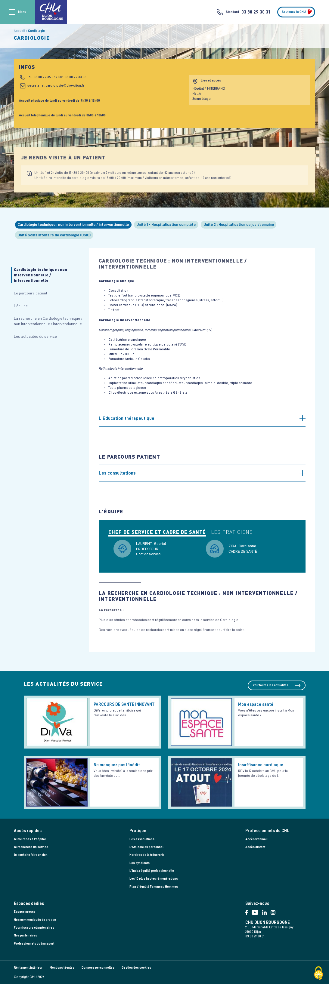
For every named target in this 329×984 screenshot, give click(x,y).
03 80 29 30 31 (255, 12)
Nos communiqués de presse (35, 919)
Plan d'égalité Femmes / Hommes (153, 886)
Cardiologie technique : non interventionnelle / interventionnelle (73, 224)
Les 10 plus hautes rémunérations (153, 878)
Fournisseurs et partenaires (34, 927)
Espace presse (25, 911)
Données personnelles (98, 967)
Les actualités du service (35, 336)
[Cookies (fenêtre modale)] (318, 973)
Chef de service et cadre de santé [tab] (157, 532)
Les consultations (117, 473)
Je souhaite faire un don (31, 854)
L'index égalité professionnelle (151, 870)
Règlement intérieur (28, 967)
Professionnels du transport (34, 943)
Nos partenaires (25, 935)
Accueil (19, 30)
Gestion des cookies (136, 967)
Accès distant (255, 847)
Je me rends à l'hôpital (30, 839)
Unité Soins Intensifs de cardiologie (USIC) (54, 235)
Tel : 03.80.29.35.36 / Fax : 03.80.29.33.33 (56, 77)
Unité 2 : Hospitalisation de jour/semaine (238, 224)
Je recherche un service (31, 847)
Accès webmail (256, 839)
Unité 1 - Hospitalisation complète (166, 224)
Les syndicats (139, 863)
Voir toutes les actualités (270, 685)
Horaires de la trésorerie (147, 854)
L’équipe (21, 305)
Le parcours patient (30, 293)
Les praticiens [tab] (232, 532)
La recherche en (48, 321)
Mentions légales (62, 967)
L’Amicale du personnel (146, 847)
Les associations (141, 839)
